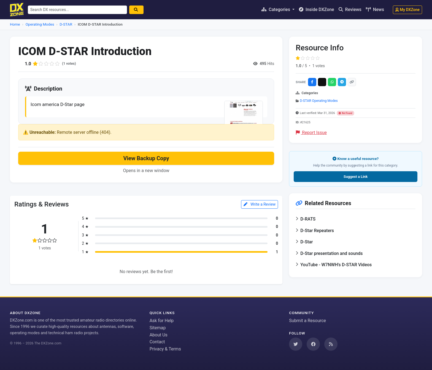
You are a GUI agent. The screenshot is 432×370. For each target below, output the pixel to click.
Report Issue (311, 132)
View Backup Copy (146, 159)
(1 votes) (69, 63)
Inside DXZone (316, 9)
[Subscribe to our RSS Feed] (330, 344)
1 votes (318, 66)
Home (15, 24)
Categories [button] (276, 9)
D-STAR (66, 24)
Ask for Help (162, 320)
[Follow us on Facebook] (313, 344)
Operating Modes (40, 24)
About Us (159, 335)
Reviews (350, 9)
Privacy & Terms (165, 349)
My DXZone (407, 9)
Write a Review (260, 205)
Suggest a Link (356, 177)
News (375, 9)
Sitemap (158, 327)
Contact (157, 341)
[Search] (139, 10)
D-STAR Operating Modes (319, 101)
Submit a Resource (307, 320)
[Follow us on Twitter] (295, 344)
